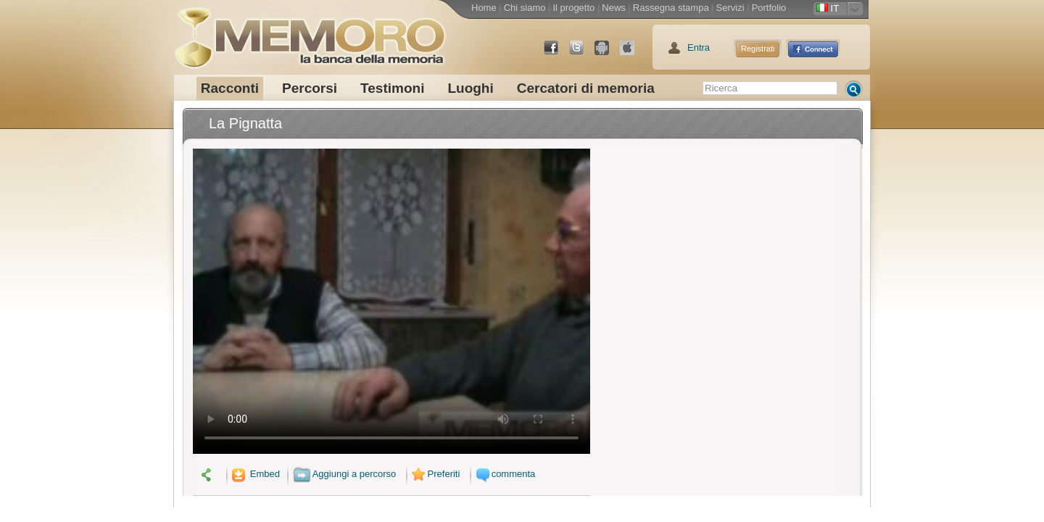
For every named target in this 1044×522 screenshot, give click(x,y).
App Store (633, 53)
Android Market (607, 53)
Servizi (730, 7)
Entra (698, 47)
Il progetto (573, 7)
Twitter (582, 53)
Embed (254, 473)
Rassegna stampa (671, 7)
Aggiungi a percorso (345, 473)
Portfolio (769, 7)
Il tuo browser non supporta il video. (391, 301)
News (614, 7)
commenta (504, 473)
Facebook (557, 53)
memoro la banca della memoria (309, 32)
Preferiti (434, 473)
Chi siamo (525, 7)
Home (484, 7)
